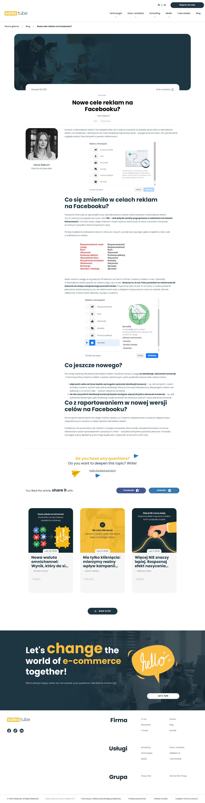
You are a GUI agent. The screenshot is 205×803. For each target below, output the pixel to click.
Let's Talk (163, 696)
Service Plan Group (178, 776)
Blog (198, 13)
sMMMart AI (175, 753)
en (165, 5)
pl (159, 5)
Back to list (102, 611)
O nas (143, 719)
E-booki (144, 731)
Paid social (102, 95)
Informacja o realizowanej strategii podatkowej (101, 799)
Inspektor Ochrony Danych (187, 799)
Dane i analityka (136, 13)
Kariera (173, 719)
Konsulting (154, 13)
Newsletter (146, 725)
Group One (146, 776)
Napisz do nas (187, 5)
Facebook (131, 490)
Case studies (184, 13)
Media (169, 13)
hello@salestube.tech (102, 471)
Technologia (115, 13)
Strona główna (12, 26)
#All (95, 121)
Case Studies (176, 759)
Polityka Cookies (161, 799)
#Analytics (36, 579)
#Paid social (105, 121)
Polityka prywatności (137, 799)
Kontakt (173, 731)
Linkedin (164, 490)
